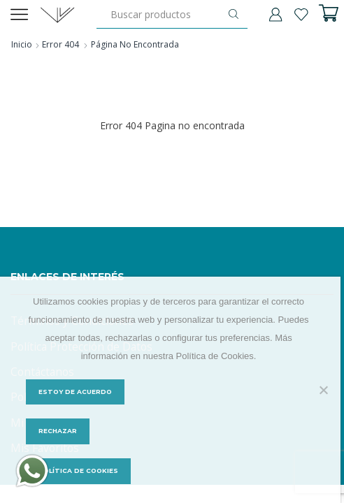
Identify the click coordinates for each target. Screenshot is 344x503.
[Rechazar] (323, 390)
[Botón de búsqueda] (234, 14)
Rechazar (57, 431)
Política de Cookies (79, 471)
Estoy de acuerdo (75, 391)
